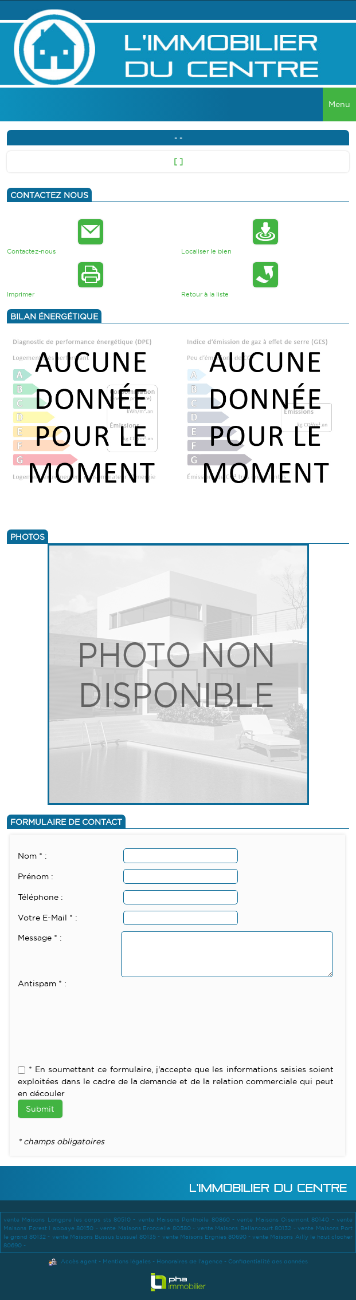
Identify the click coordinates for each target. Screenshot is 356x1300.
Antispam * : (42, 983)
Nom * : (32, 856)
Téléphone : (40, 897)
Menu (339, 104)
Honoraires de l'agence (189, 1261)
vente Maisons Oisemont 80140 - (287, 1219)
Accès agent (79, 1261)
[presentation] (105, 1012)
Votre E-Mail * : (47, 917)
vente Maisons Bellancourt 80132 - (247, 1228)
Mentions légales (127, 1261)
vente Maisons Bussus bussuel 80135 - (107, 1236)
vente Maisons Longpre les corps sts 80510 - (70, 1219)
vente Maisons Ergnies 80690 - (207, 1236)
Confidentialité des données (268, 1261)
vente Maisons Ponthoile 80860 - (187, 1219)
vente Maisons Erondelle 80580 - (148, 1228)
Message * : (40, 937)
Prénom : (35, 876)
